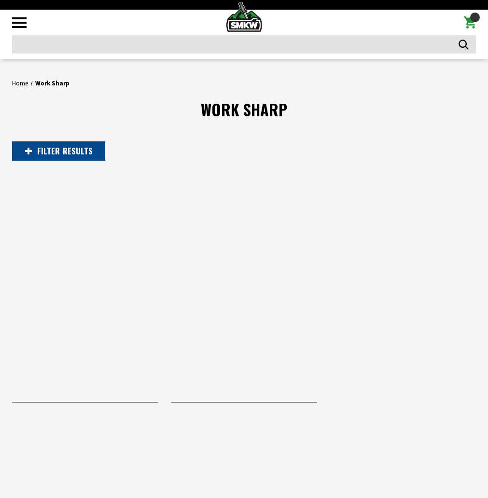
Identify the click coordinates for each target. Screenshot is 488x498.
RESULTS (59, 151)
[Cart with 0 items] (470, 22)
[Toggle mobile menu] (19, 22)
